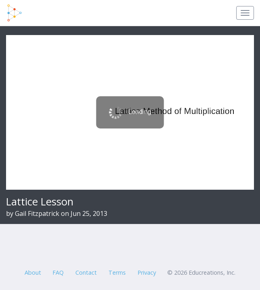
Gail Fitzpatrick (37, 213)
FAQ (58, 272)
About (33, 272)
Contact (86, 272)
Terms (117, 272)
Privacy (146, 272)
